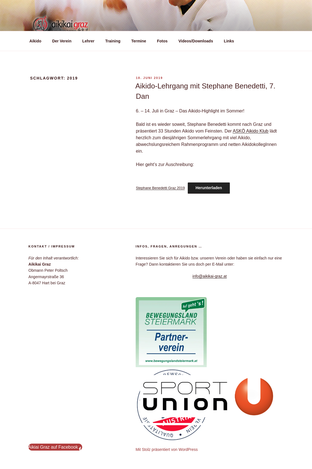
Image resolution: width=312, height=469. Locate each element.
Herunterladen (209, 188)
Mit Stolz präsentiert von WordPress (167, 449)
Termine (138, 41)
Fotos (162, 41)
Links (229, 41)
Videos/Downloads (195, 41)
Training (112, 41)
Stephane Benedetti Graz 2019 (160, 188)
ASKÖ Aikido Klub (250, 131)
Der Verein (61, 41)
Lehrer (88, 41)
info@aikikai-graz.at (209, 276)
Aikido (36, 41)
